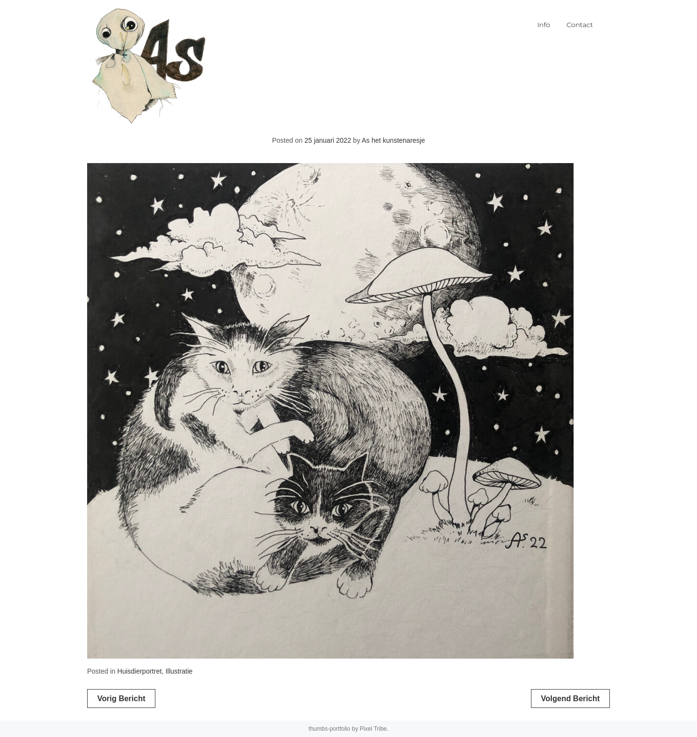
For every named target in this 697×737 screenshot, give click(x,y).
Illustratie (179, 671)
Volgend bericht (570, 698)
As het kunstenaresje (393, 140)
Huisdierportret (139, 671)
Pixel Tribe (373, 728)
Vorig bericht (121, 698)
